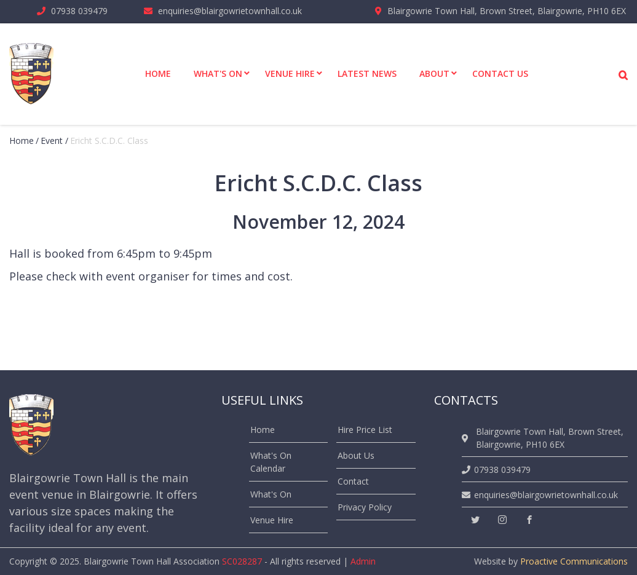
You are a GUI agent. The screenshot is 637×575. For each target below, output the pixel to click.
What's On (270, 494)
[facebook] (529, 520)
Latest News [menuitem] (367, 73)
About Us (356, 455)
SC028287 (242, 561)
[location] (467, 438)
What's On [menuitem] (218, 73)
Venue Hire (271, 520)
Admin (363, 561)
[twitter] (475, 520)
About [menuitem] (434, 73)
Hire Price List (365, 429)
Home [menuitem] (158, 73)
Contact (353, 481)
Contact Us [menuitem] (500, 73)
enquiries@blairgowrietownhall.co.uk (230, 11)
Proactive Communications (574, 561)
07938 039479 (79, 11)
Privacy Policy (365, 507)
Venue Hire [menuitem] (290, 73)
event (52, 140)
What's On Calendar (270, 462)
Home (21, 140)
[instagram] (502, 520)
